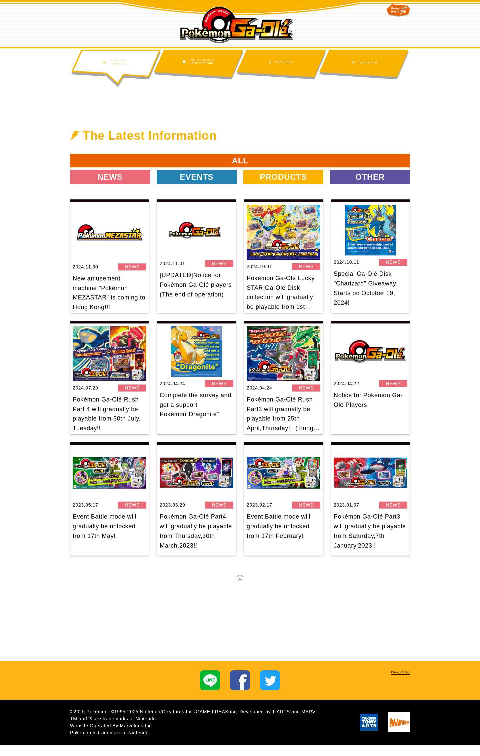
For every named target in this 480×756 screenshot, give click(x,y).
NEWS (110, 184)
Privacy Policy (390, 685)
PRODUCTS (283, 184)
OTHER (370, 184)
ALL (240, 163)
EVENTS (196, 184)
